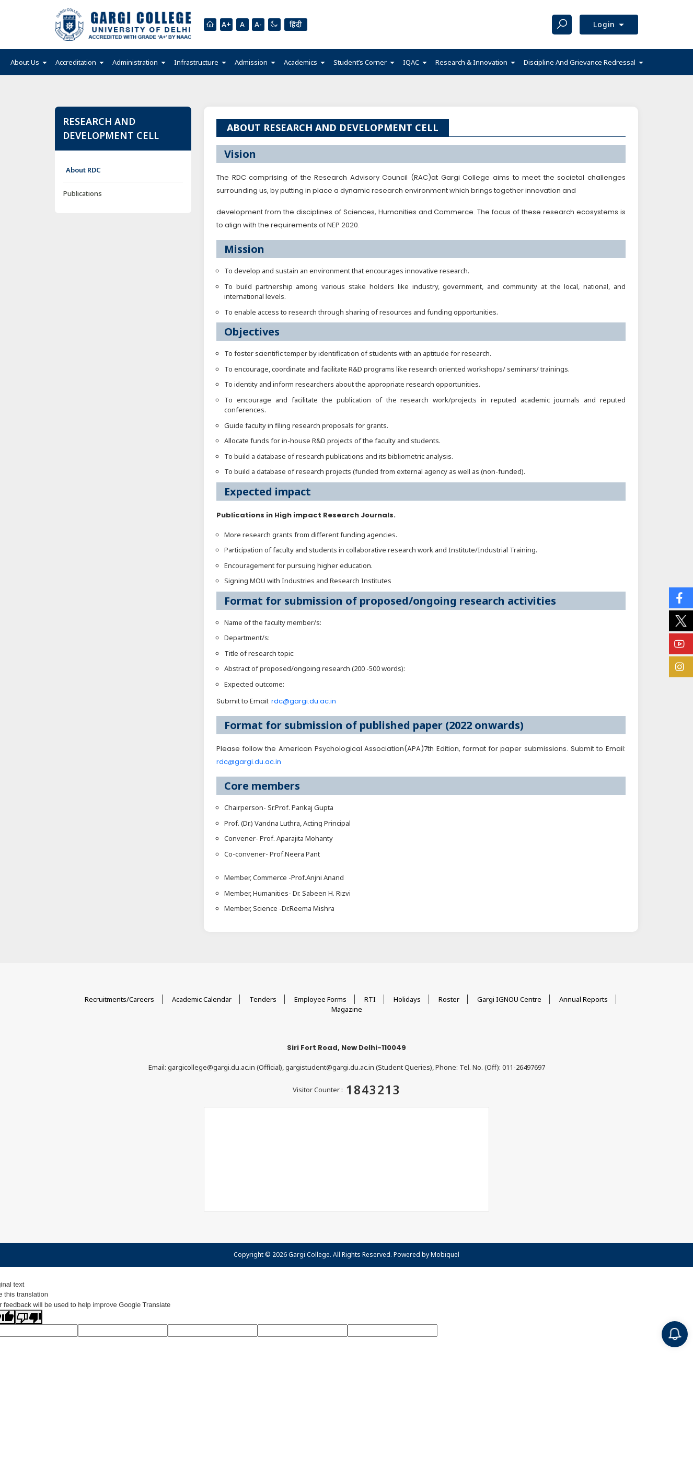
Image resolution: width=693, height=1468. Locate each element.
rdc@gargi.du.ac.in (303, 701)
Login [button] (605, 24)
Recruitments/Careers (119, 999)
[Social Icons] (681, 597)
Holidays (407, 999)
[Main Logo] (123, 24)
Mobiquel (445, 1254)
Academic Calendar (202, 999)
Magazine (346, 1009)
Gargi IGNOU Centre (509, 999)
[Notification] (675, 1334)
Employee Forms (320, 999)
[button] (28, 62)
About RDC (83, 170)
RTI (370, 999)
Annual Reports (583, 999)
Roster (448, 999)
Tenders (262, 999)
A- (258, 25)
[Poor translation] (28, 1317)
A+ (226, 25)
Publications (82, 193)
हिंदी (296, 24)
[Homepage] (210, 24)
